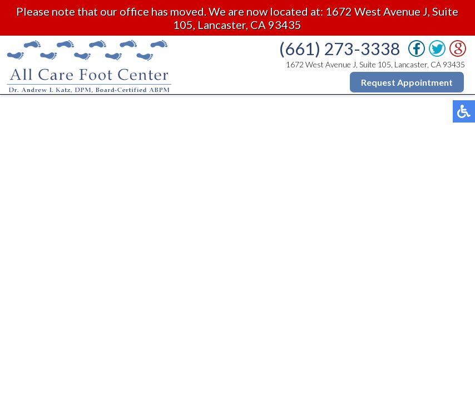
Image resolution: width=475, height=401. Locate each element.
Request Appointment (407, 82)
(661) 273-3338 (339, 48)
